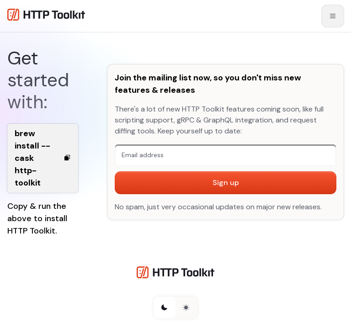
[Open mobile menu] (333, 16)
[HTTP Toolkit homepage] (175, 273)
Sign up (226, 182)
